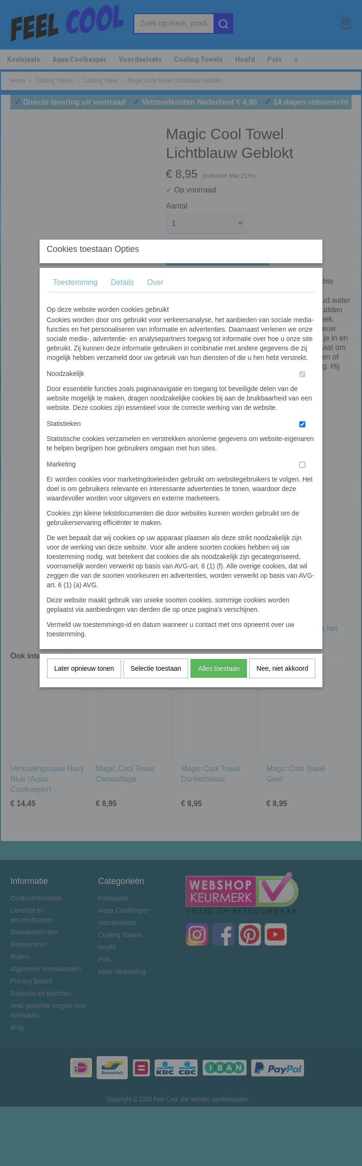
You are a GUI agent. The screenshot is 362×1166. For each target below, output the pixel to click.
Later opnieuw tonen (84, 687)
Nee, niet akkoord (282, 687)
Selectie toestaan (156, 687)
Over (155, 301)
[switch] (302, 393)
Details (122, 301)
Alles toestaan (218, 687)
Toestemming (75, 301)
